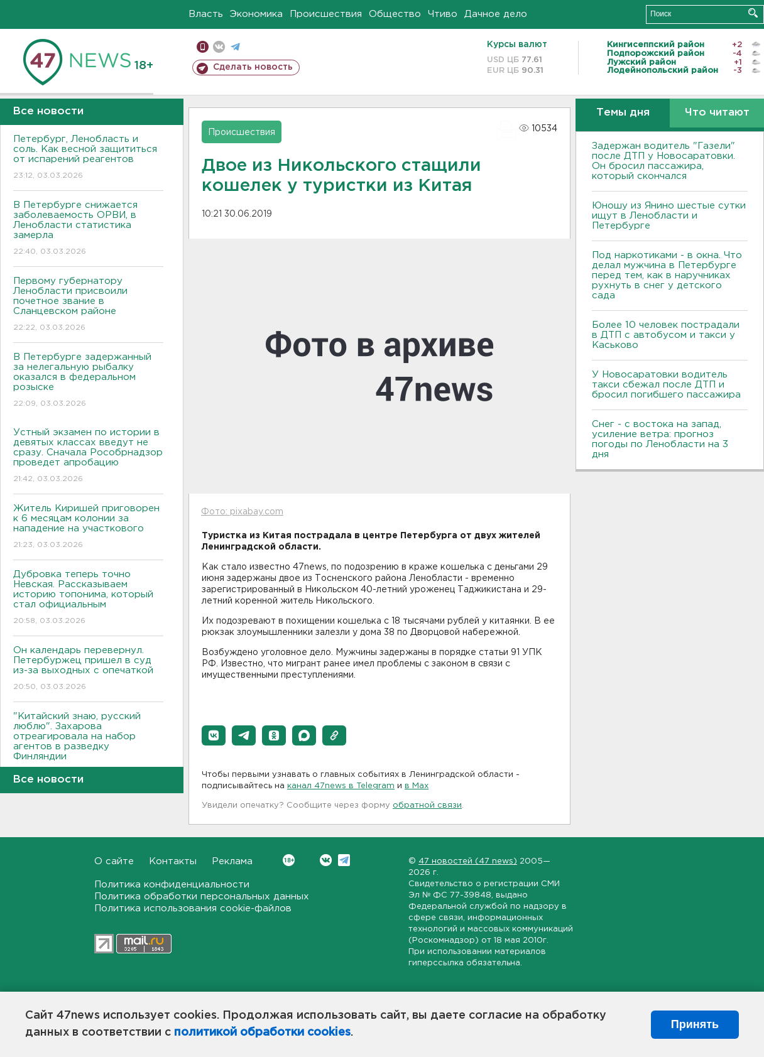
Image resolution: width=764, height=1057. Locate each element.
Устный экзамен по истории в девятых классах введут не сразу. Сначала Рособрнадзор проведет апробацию (88, 456)
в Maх (416, 786)
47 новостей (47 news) (467, 861)
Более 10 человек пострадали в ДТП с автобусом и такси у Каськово (665, 335)
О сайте (114, 861)
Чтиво (442, 14)
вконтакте (219, 47)
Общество (395, 14)
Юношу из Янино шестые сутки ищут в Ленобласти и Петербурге (669, 216)
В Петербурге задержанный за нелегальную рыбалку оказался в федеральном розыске (88, 381)
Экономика (256, 14)
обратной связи (427, 805)
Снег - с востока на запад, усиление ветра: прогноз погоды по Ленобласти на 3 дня (660, 439)
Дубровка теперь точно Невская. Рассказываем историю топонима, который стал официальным (88, 598)
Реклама (232, 861)
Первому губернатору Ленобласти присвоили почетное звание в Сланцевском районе (88, 305)
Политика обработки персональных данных (201, 896)
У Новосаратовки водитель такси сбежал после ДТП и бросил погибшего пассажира (666, 385)
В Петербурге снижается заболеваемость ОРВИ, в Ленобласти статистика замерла (88, 229)
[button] (214, 735)
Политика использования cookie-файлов (193, 908)
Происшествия (326, 14)
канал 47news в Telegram (341, 786)
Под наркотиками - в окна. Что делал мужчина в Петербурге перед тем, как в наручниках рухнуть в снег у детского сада (667, 275)
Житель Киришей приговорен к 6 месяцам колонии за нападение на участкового (88, 527)
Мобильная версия (203, 47)
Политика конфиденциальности (171, 885)
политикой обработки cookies (262, 1032)
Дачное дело (495, 14)
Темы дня (623, 112)
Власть (205, 14)
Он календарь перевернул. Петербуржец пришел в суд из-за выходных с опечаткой (88, 669)
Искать (753, 13)
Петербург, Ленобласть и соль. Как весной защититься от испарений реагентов (88, 158)
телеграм (235, 47)
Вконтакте (289, 860)
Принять (695, 1024)
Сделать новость (253, 67)
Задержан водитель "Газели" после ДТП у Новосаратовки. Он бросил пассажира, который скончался (663, 161)
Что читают (717, 112)
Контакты (173, 861)
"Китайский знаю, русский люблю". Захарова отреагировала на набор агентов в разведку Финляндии (88, 745)
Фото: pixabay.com (242, 512)
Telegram (344, 860)
